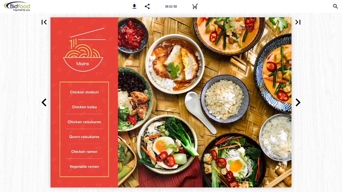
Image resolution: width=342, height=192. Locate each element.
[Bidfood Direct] (194, 6)
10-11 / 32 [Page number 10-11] (171, 6)
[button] (134, 6)
